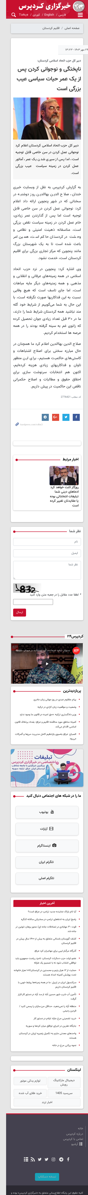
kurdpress (44, 6)
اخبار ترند (44, 1084)
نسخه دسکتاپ (44, 1159)
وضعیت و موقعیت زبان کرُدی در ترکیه (57, 702)
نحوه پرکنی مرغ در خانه (64, 1031)
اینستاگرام (44, 840)
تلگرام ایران (43, 856)
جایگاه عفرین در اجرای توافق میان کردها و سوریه (51, 1016)
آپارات (44, 823)
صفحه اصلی (72, 28)
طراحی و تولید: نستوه (46, 1188)
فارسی (56, 15)
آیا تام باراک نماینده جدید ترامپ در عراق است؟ (52, 906)
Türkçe (17, 15)
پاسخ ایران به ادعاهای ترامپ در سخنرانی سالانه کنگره (48, 914)
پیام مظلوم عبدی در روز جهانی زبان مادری (55, 695)
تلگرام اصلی (43, 872)
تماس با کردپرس (73, 1121)
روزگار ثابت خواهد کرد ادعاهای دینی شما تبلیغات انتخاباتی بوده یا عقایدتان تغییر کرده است (63, 488)
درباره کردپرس (74, 1116)
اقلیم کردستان (51, 28)
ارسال (13, 604)
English (43, 15)
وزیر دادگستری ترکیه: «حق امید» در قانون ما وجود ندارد (48, 710)
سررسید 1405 (62, 1075)
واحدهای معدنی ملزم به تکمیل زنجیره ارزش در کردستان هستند (43, 1023)
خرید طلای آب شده (25, 1075)
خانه (80, 1110)
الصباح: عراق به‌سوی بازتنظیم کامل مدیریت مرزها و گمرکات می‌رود (42, 730)
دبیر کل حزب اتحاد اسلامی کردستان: (59, 60)
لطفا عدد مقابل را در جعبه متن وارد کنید (55, 587)
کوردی (30, 15)
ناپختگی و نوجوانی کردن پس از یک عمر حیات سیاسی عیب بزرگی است (44, 79)
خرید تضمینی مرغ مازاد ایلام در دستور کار (55, 1008)
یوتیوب (44, 806)
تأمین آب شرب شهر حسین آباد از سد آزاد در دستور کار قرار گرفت (44, 989)
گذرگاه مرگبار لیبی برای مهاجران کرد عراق (55, 945)
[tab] (44, 898)
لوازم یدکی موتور (25, 1066)
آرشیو (74, 1126)
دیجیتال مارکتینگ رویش (62, 1066)
